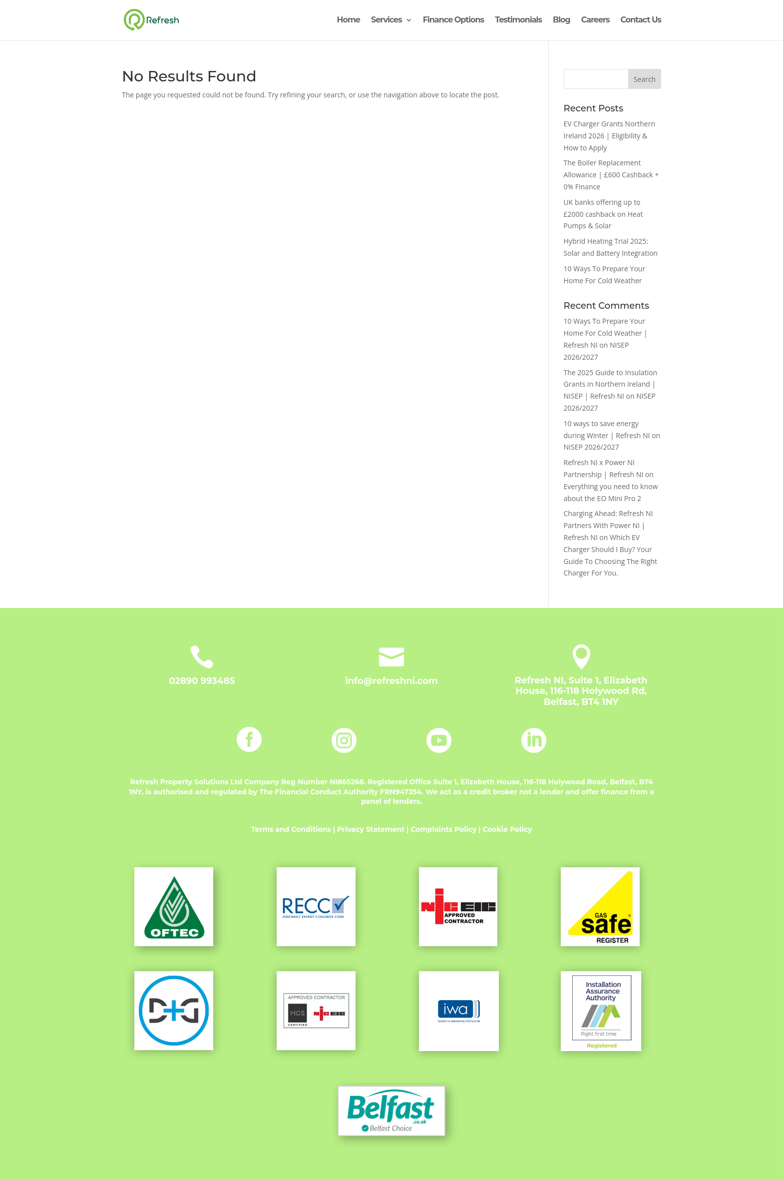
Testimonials (518, 20)
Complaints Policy (444, 829)
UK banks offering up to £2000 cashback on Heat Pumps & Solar (603, 214)
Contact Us (640, 20)
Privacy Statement (370, 829)
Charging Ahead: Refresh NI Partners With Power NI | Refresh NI (608, 525)
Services (386, 20)
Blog (561, 20)
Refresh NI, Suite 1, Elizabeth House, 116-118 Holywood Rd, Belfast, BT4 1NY (581, 691)
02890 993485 (202, 680)
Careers (595, 20)
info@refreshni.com (391, 680)
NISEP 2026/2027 (591, 447)
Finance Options (453, 20)
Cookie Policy (507, 829)
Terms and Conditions (291, 829)
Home (348, 20)
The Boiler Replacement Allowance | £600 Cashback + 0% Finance (611, 174)
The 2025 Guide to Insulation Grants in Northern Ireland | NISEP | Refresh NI (610, 384)
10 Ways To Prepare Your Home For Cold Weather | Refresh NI (606, 333)
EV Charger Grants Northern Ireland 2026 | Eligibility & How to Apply (609, 135)
